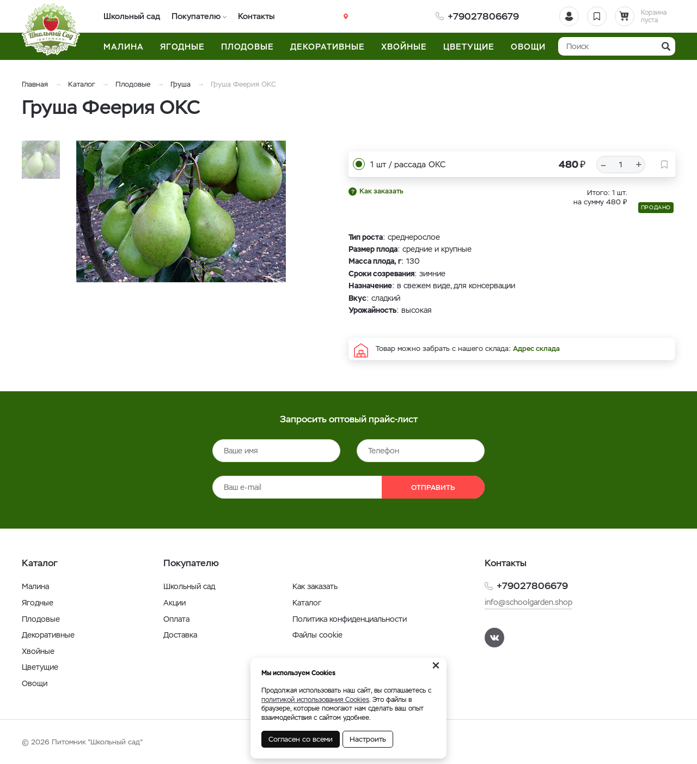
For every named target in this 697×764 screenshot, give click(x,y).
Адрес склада (536, 348)
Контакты (255, 16)
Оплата (176, 619)
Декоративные (48, 635)
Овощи (34, 683)
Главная (35, 84)
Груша (180, 84)
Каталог (81, 84)
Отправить (433, 487)
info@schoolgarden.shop (528, 602)
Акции (174, 603)
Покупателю (196, 16)
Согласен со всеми (300, 739)
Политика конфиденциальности (349, 619)
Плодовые (132, 84)
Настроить (368, 739)
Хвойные (38, 651)
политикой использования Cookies (315, 699)
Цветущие (40, 667)
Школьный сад (132, 16)
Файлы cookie (317, 635)
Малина (35, 586)
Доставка (180, 635)
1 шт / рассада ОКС (407, 164)
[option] (187, 211)
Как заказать (381, 191)
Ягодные (37, 603)
